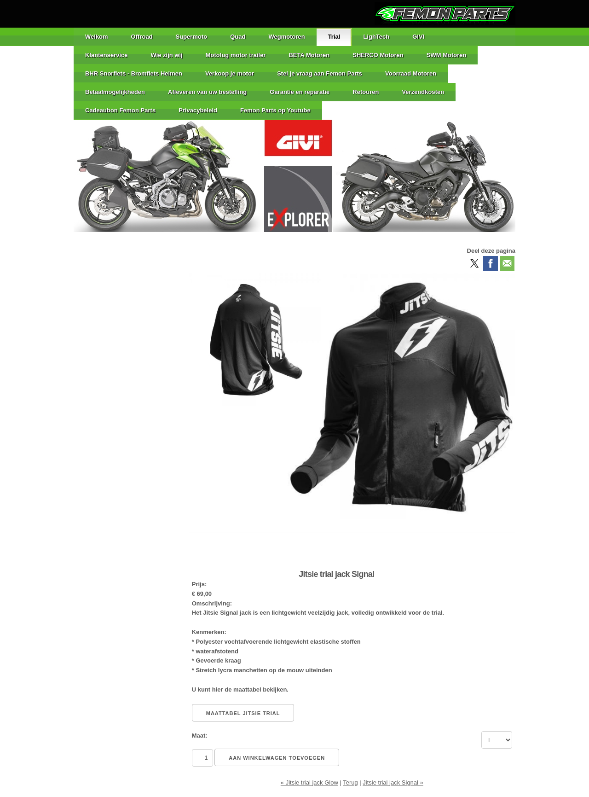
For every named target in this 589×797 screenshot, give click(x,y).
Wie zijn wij (167, 55)
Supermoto (192, 36)
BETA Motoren (309, 55)
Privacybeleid (198, 110)
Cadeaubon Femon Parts (120, 110)
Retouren (365, 91)
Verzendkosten (423, 91)
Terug (350, 782)
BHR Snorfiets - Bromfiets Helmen (133, 73)
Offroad (142, 36)
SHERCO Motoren (378, 55)
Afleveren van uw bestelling (207, 91)
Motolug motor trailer (236, 55)
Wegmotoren (286, 36)
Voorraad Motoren (410, 73)
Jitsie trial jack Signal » (393, 782)
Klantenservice (106, 55)
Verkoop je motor (229, 73)
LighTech (376, 36)
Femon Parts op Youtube (275, 110)
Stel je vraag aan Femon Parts (319, 73)
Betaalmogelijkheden (115, 91)
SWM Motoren (447, 55)
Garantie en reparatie (299, 91)
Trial (334, 36)
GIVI (418, 36)
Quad (237, 36)
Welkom (96, 36)
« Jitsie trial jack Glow (309, 782)
